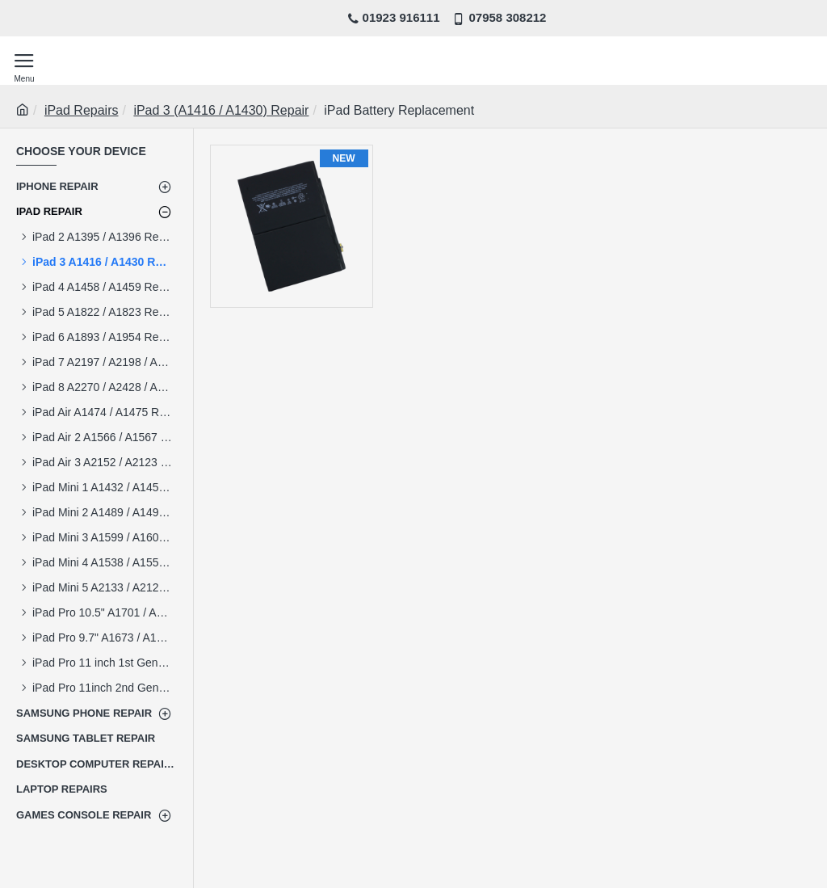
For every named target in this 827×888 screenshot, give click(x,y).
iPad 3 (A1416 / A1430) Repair (221, 110)
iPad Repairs (81, 110)
